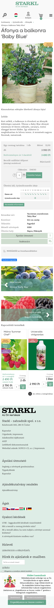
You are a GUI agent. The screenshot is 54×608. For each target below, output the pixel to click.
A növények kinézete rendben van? (18, 536)
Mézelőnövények (49, 44)
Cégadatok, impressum (12, 434)
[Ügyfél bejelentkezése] (28, 15)
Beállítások (15, 597)
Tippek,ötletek (8, 470)
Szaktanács (24, 241)
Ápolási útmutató (24, 235)
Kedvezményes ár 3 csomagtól (8, 375)
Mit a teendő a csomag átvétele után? (19, 526)
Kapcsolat (6, 430)
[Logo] (27, 5)
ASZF (4, 441)
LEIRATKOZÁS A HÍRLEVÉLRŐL (16, 550)
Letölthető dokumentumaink (15, 444)
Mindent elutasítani (35, 597)
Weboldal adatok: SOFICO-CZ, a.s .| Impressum (23, 448)
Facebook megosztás (9, 260)
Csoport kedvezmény (5, 351)
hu (16, 15)
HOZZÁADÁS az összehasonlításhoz (22, 251)
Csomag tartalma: (22, 376)
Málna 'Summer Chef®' (12, 333)
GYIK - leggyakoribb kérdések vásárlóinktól (21, 522)
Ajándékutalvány (10, 490)
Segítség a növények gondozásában (18, 466)
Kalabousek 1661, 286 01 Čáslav (16, 424)
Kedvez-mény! (48, 49)
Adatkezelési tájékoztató (13, 437)
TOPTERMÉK (32, 340)
